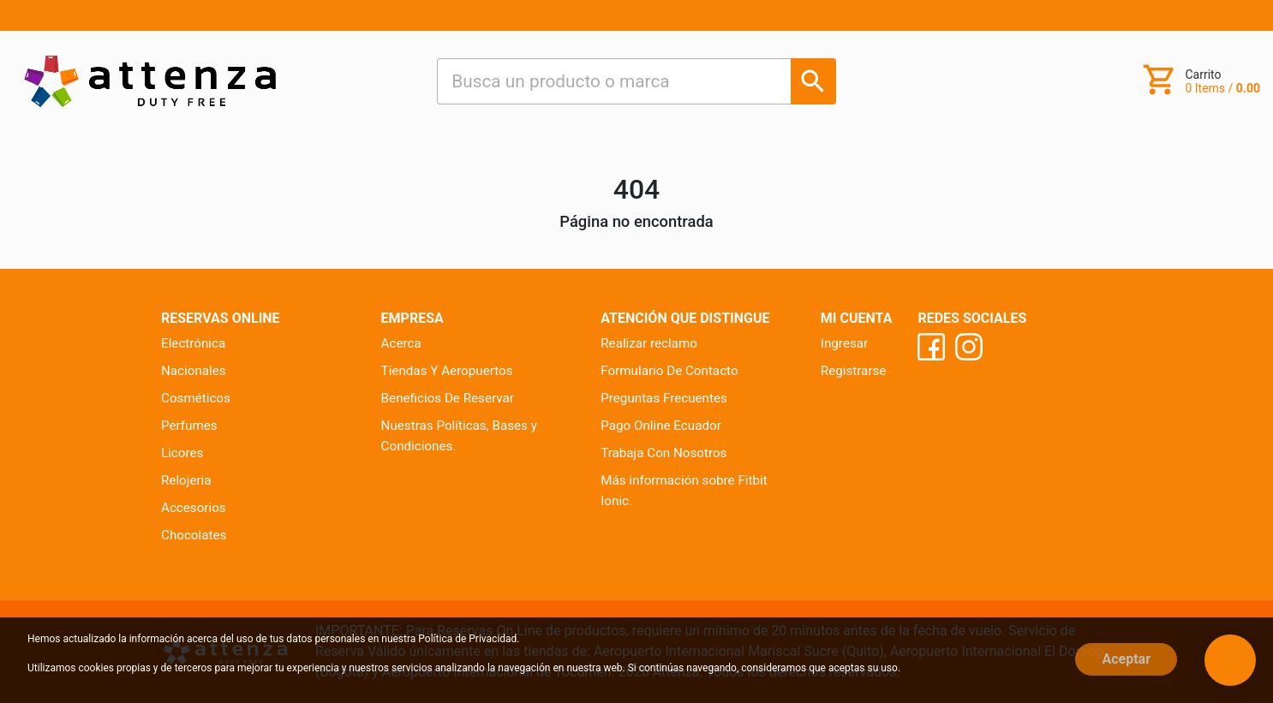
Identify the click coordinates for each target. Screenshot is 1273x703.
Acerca (401, 343)
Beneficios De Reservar (447, 398)
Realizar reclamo (649, 343)
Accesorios (193, 507)
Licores (182, 453)
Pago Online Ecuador (661, 425)
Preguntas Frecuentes (664, 398)
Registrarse (854, 370)
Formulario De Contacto (669, 370)
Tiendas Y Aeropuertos (447, 370)
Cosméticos (195, 398)
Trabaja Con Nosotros (663, 453)
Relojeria (186, 480)
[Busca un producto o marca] (813, 81)
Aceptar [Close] (1126, 659)
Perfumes (189, 425)
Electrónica (193, 343)
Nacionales (193, 370)
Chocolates (193, 535)
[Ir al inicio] (150, 81)
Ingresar (844, 343)
